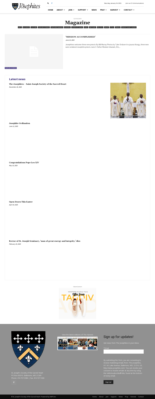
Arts (20, 27)
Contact (129, 10)
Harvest (115, 10)
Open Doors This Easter (21, 202)
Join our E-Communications (135, 3)
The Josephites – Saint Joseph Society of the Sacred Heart (37, 84)
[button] (48, 3)
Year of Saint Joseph (129, 27)
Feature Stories (44, 27)
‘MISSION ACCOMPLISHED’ (84, 36)
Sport (106, 27)
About (61, 10)
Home (50, 10)
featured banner (56, 27)
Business (26, 27)
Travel (118, 27)
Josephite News (77, 27)
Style (112, 27)
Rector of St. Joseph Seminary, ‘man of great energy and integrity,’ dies (44, 241)
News (94, 10)
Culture (34, 27)
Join (71, 10)
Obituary (92, 27)
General (67, 27)
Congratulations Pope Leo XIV (24, 162)
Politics (100, 27)
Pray (103, 10)
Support (83, 10)
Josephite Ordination (19, 123)
